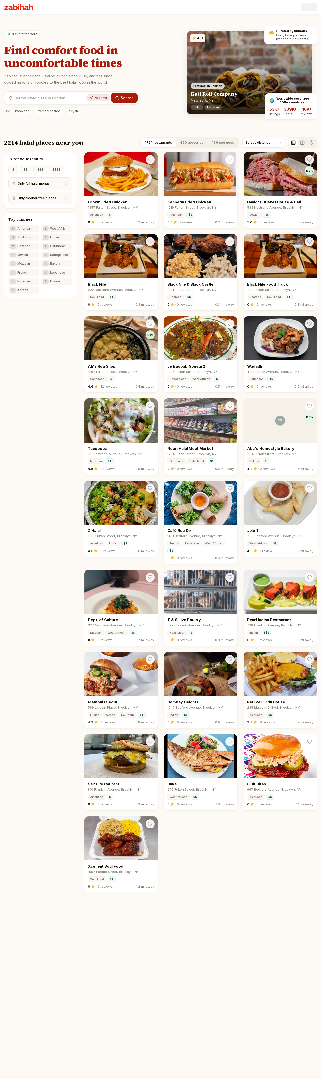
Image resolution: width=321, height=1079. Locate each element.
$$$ (40, 169)
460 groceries (191, 142)
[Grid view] (293, 142)
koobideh (22, 111)
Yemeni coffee (49, 111)
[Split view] (302, 142)
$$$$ (57, 169)
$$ (26, 169)
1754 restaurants (158, 142)
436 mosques (222, 142)
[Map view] (311, 142)
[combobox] (263, 143)
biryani (74, 111)
